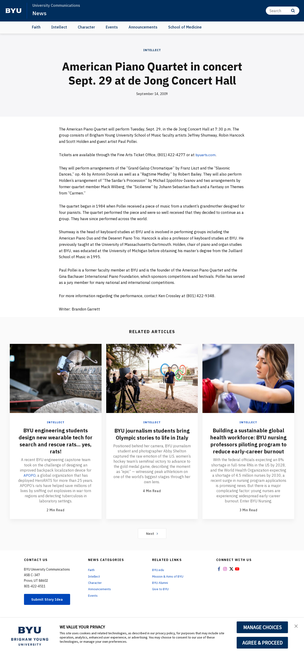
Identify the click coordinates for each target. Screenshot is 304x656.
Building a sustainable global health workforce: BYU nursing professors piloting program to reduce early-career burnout (248, 444)
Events (112, 27)
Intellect (59, 27)
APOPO (29, 475)
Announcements (143, 27)
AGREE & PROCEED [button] (262, 642)
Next (152, 540)
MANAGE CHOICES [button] (262, 627)
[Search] (282, 11)
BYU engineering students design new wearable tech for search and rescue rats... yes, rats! (55, 441)
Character (86, 27)
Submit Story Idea (48, 606)
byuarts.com (206, 154)
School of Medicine (185, 27)
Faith (36, 27)
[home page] (13, 10)
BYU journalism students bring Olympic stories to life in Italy (152, 437)
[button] (296, 626)
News (39, 13)
